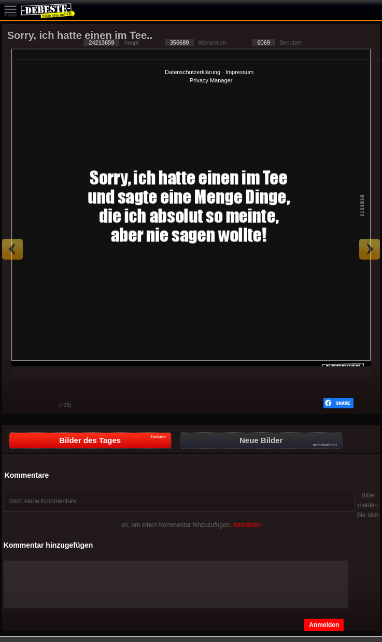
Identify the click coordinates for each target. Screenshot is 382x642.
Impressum (239, 72)
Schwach (43, 405)
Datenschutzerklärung (192, 72)
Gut (18, 405)
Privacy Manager (211, 80)
